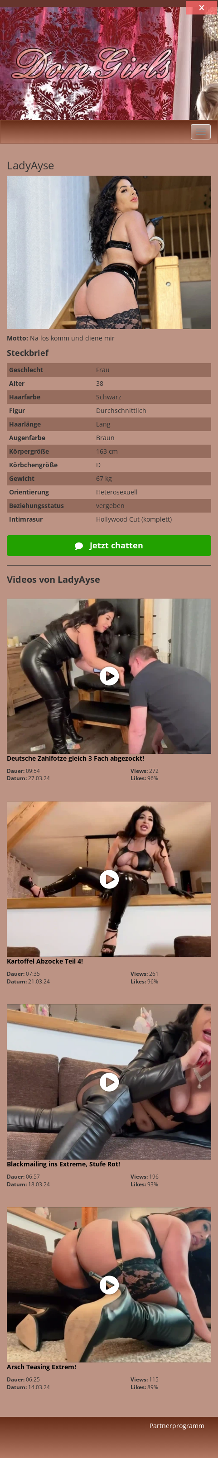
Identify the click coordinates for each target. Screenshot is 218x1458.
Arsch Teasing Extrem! (41, 1366)
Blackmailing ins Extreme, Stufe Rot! (63, 1164)
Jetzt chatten (109, 545)
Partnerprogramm (177, 1425)
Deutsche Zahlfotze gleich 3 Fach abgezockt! (75, 758)
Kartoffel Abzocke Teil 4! (45, 961)
